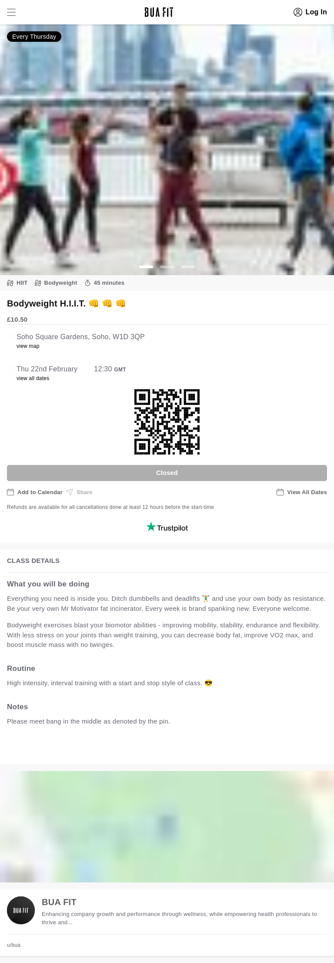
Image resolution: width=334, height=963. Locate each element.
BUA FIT (59, 902)
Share (79, 491)
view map (28, 346)
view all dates (33, 378)
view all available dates (183, 748)
